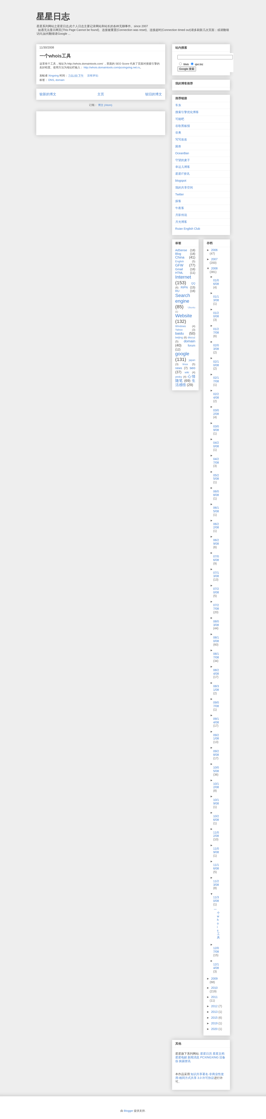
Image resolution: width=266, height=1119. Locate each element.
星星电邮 (181, 1057)
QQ (193, 283)
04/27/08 (216, 460)
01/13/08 (216, 298)
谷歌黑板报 (182, 125)
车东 (178, 105)
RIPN (184, 287)
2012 (214, 1006)
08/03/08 (216, 623)
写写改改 (181, 139)
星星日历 (206, 1053)
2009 (214, 978)
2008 (214, 268)
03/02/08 (216, 412)
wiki (187, 372)
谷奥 (178, 132)
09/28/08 (216, 752)
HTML (179, 272)
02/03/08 (216, 347)
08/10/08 (216, 639)
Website (183, 315)
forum (191, 345)
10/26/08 (216, 817)
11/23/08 (216, 882)
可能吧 (179, 119)
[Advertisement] (88, 122)
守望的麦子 (182, 160)
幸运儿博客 (182, 166)
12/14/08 (216, 966)
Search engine (182, 298)
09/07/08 (216, 704)
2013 (214, 1011)
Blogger (128, 1110)
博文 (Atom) (105, 105)
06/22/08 (216, 525)
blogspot (180, 180)
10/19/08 (216, 801)
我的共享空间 (184, 187)
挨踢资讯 (185, 1061)
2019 (214, 1023)
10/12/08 (216, 785)
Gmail (179, 269)
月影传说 (181, 215)
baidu (179, 333)
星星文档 (218, 1053)
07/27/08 (216, 606)
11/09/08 (216, 850)
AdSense (181, 250)
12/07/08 (216, 949)
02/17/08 (216, 379)
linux (185, 364)
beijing (179, 337)
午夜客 (179, 208)
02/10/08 (216, 363)
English (179, 261)
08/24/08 (216, 671)
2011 (214, 997)
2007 (214, 259)
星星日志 (53, 16)
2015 (214, 1017)
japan (192, 360)
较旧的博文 (153, 94)
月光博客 (181, 221)
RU (177, 291)
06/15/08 (216, 509)
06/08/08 (216, 493)
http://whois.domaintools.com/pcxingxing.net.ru (112, 67)
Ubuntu (191, 307)
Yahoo (179, 329)
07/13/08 (216, 574)
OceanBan (182, 153)
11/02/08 (216, 834)
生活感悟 (185, 383)
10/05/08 (216, 769)
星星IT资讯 (182, 173)
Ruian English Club (187, 228)
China (180, 257)
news (178, 368)
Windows (180, 326)
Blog (178, 253)
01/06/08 (216, 282)
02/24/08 (216, 395)
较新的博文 (47, 94)
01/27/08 (216, 330)
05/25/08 (216, 477)
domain (60, 80)
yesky (178, 376)
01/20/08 (216, 314)
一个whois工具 (55, 56)
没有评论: (93, 75)
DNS (51, 80)
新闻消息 (193, 1057)
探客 (178, 201)
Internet (183, 277)
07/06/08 (216, 558)
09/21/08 (216, 736)
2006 (214, 250)
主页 (100, 94)
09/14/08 (216, 720)
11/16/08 (216, 866)
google (182, 353)
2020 (214, 1029)
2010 (214, 987)
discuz (191, 337)
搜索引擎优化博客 (187, 112)
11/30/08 (216, 899)
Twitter (179, 194)
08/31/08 (216, 687)
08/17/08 (216, 655)
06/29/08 (216, 541)
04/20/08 (216, 444)
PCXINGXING (209, 1057)
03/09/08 (216, 428)
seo (192, 368)
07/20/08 (216, 590)
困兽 (178, 146)
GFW (179, 265)
